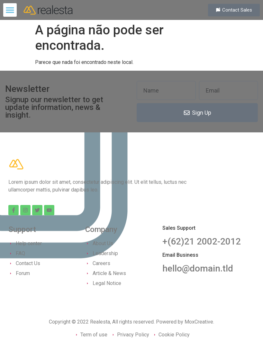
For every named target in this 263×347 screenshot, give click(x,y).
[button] (10, 10)
